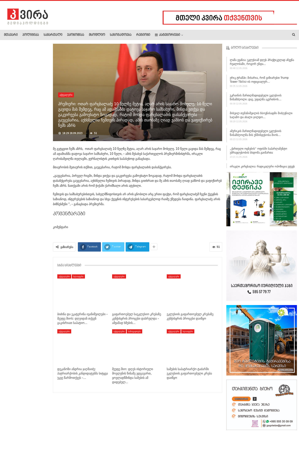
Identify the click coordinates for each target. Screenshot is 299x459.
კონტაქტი (48, 443)
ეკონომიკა (75, 35)
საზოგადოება (120, 35)
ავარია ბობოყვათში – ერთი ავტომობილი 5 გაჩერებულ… (35, 168)
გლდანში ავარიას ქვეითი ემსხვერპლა (35, 216)
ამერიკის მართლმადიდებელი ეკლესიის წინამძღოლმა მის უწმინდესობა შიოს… (255, 134)
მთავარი (11, 35)
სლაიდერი (78, 276)
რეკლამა (30, 443)
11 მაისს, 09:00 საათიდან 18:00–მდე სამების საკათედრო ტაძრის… (23, 243)
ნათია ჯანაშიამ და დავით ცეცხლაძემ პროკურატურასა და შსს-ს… (35, 64)
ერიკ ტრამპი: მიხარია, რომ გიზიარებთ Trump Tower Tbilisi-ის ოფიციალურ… (259, 81)
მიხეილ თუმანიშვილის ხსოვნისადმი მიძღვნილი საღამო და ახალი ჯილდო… (261, 117)
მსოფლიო (97, 35)
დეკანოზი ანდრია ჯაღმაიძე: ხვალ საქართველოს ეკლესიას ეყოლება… (23, 142)
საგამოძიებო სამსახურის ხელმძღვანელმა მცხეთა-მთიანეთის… (23, 114)
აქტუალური (66, 95)
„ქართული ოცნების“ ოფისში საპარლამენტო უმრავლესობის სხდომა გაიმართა (258, 152)
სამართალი (53, 35)
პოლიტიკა (30, 35)
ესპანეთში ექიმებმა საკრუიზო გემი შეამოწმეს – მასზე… (35, 267)
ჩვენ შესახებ (11, 443)
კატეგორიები (167, 35)
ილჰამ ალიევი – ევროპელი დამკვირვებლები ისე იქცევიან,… (33, 88)
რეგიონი (143, 35)
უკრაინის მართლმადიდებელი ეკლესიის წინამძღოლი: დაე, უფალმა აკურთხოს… (256, 99)
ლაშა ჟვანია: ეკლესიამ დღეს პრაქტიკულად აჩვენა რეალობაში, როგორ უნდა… (262, 63)
